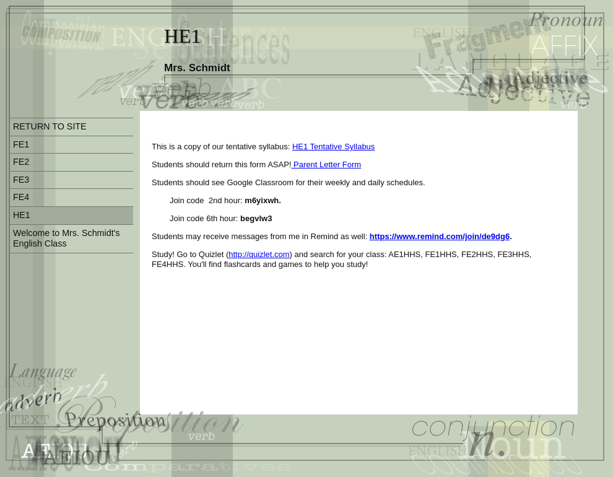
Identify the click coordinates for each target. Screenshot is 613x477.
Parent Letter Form (326, 164)
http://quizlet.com (258, 254)
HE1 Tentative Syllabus (333, 146)
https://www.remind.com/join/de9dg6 (440, 236)
